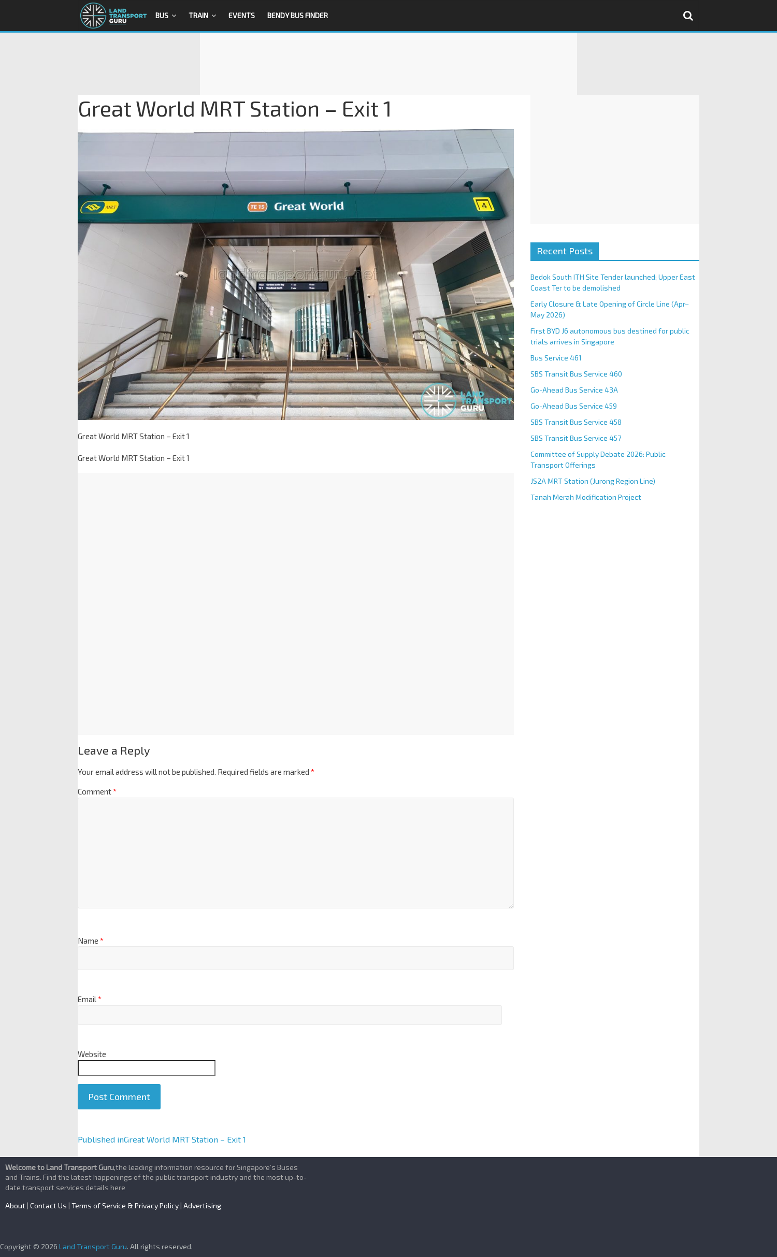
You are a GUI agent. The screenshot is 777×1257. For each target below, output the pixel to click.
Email (90, 999)
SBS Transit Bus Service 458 (576, 421)
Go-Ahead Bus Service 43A (574, 389)
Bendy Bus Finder (297, 15)
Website (92, 1054)
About (15, 1205)
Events (241, 15)
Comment (97, 791)
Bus (161, 15)
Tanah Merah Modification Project (585, 497)
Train (198, 15)
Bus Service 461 (556, 357)
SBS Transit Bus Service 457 (575, 438)
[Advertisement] (388, 64)
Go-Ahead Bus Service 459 (573, 405)
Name (91, 940)
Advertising (202, 1205)
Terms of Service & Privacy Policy (125, 1205)
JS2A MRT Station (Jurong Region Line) (592, 480)
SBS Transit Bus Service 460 (576, 373)
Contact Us (48, 1205)
